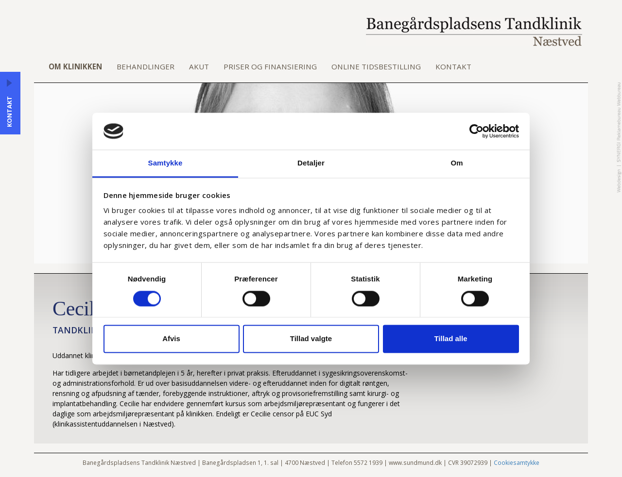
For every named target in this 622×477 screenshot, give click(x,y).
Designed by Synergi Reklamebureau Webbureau (619, 137)
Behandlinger (145, 66)
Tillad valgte (311, 339)
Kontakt (9, 111)
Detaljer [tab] (311, 163)
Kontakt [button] (453, 66)
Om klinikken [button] (75, 66)
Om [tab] (456, 163)
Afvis (171, 339)
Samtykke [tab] (165, 163)
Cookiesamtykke (516, 462)
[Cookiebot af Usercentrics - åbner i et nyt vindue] (476, 131)
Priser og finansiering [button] (270, 66)
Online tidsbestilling (376, 66)
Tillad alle (450, 339)
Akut (199, 66)
